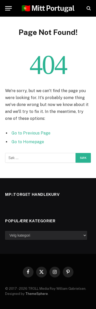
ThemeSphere (36, 294)
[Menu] (8, 8)
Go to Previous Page (31, 133)
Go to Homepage (28, 141)
